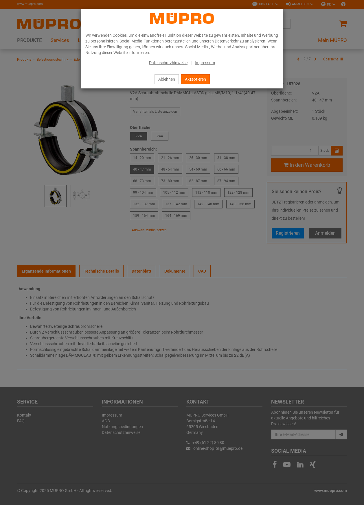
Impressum (205, 62)
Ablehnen (166, 79)
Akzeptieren (195, 79)
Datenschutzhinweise (168, 62)
